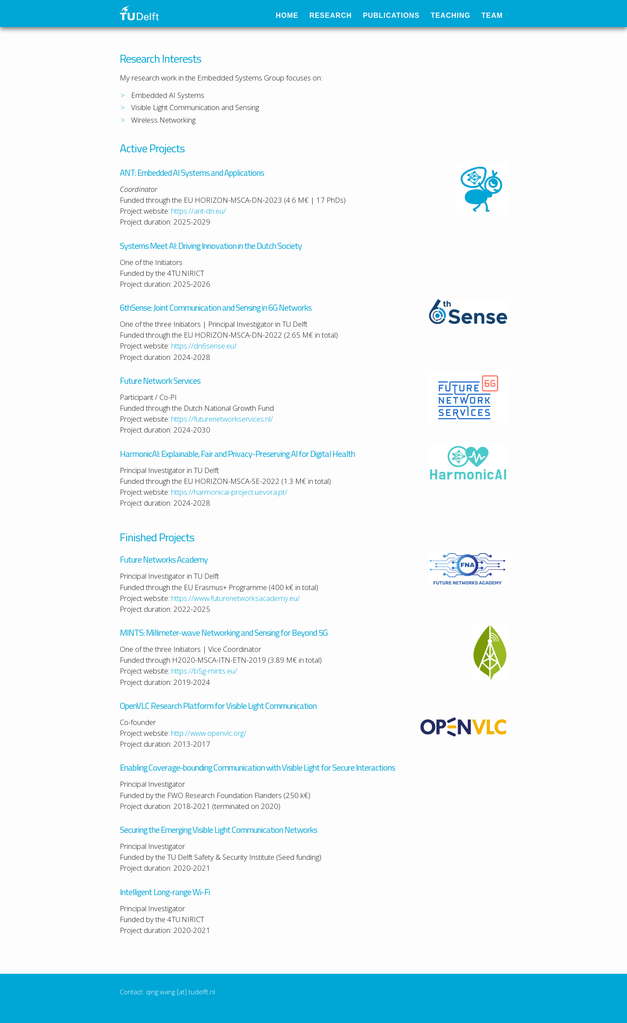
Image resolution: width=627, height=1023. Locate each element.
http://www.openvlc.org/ (208, 733)
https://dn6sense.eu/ (204, 346)
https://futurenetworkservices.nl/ (222, 419)
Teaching (455, 15)
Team (497, 15)
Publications (396, 15)
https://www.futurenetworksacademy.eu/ (235, 598)
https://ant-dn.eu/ (198, 211)
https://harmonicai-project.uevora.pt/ (229, 492)
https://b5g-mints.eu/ (204, 671)
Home (292, 15)
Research (336, 15)
